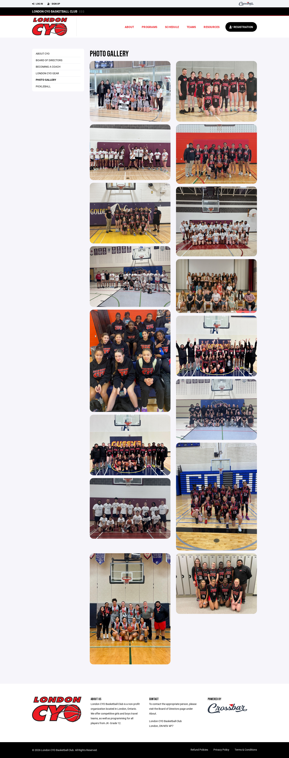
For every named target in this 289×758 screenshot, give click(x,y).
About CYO (43, 53)
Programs (149, 27)
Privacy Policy (221, 749)
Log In (37, 4)
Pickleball (43, 86)
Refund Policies (199, 749)
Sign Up (53, 4)
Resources (212, 27)
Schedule (172, 27)
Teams (191, 27)
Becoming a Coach (48, 66)
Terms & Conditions (246, 749)
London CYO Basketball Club (54, 11)
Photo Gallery (46, 79)
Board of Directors (49, 60)
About (129, 27)
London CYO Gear (47, 73)
